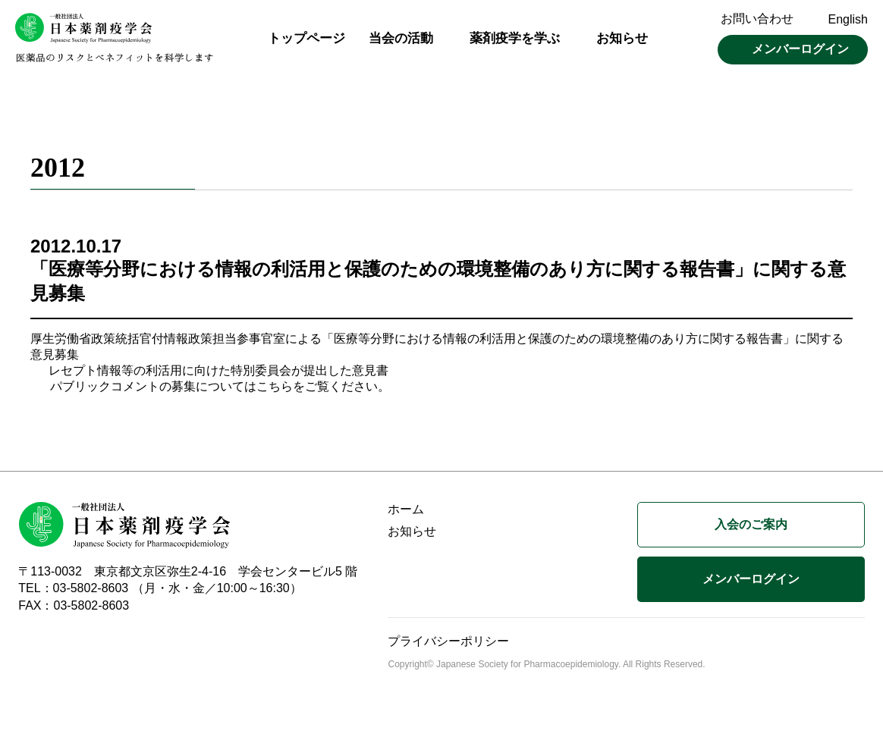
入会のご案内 (751, 531)
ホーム (406, 516)
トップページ (306, 38)
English (848, 19)
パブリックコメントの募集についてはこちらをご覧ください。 (220, 393)
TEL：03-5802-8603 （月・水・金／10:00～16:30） (160, 594)
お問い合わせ (757, 18)
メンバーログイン (800, 48)
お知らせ (622, 38)
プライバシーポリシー (448, 647)
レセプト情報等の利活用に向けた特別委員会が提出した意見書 (218, 377)
